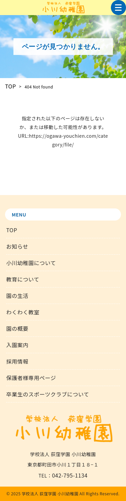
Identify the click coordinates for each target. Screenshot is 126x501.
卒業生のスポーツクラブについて (47, 394)
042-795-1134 (70, 475)
